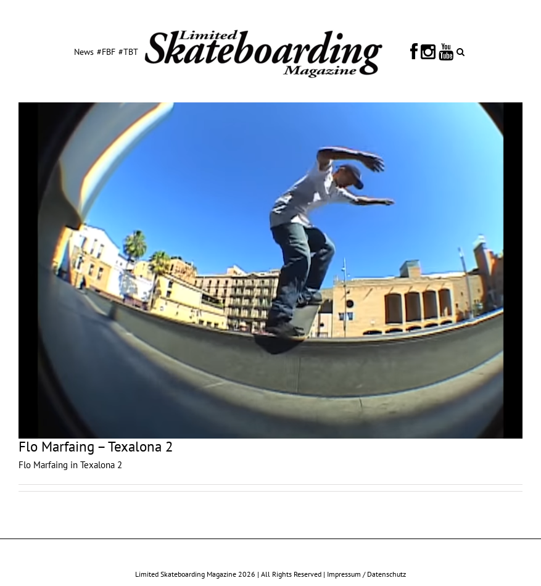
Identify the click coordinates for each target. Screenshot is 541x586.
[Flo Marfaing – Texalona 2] (270, 270)
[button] (460, 51)
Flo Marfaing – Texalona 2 (96, 446)
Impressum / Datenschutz (366, 574)
